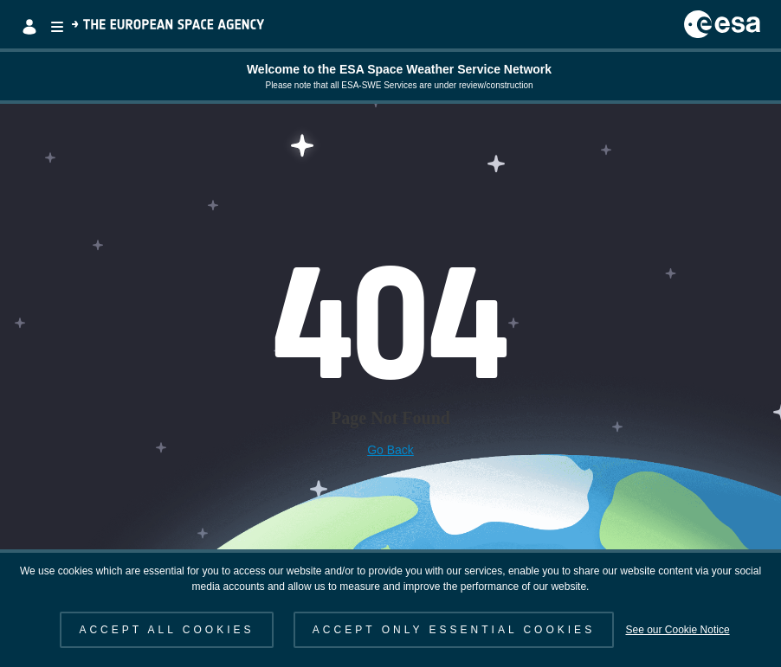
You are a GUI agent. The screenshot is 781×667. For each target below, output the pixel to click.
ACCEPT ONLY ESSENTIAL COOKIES (454, 630)
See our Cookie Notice (677, 630)
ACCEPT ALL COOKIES (166, 630)
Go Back (390, 450)
